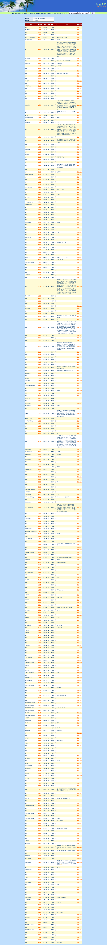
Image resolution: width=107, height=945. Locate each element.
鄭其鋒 (39, 73)
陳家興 (39, 70)
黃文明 (39, 939)
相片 (81, 60)
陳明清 (39, 459)
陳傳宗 (39, 421)
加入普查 (32, 13)
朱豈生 (39, 855)
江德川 (39, 359)
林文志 (39, 574)
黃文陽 (39, 675)
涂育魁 (39, 93)
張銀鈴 (39, 378)
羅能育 (39, 882)
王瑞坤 (39, 818)
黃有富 (39, 785)
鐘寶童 (39, 306)
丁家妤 (39, 735)
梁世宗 (39, 615)
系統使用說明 (39, 13)
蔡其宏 (39, 454)
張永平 (39, 413)
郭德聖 (39, 723)
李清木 (39, 642)
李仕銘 (39, 184)
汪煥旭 (39, 484)
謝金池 (39, 311)
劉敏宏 (39, 630)
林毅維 (39, 169)
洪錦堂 (39, 516)
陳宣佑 (39, 557)
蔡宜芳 (39, 481)
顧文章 (39, 105)
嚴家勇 (39, 884)
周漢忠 (39, 497)
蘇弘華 (39, 144)
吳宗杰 (39, 605)
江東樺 (39, 29)
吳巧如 (39, 640)
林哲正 (39, 346)
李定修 (39, 523)
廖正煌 (39, 627)
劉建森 (39, 715)
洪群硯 (39, 179)
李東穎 (39, 647)
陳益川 (39, 451)
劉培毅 (39, 354)
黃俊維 (39, 383)
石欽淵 (39, 798)
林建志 (39, 471)
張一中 (39, 403)
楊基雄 (39, 83)
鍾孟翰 (39, 904)
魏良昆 (39, 375)
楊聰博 (39, 91)
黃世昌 (39, 58)
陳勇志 (39, 269)
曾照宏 (39, 867)
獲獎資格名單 (47, 13)
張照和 (39, 902)
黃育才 (39, 202)
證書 (78, 27)
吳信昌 (39, 760)
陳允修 (39, 252)
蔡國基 (39, 199)
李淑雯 (39, 783)
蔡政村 (39, 327)
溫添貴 (39, 820)
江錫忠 (39, 738)
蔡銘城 (39, 129)
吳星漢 (39, 562)
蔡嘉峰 (39, 335)
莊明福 (39, 602)
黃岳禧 (39, 869)
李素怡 (39, 909)
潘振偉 (39, 899)
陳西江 (39, 319)
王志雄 (39, 352)
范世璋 (39, 209)
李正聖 (39, 286)
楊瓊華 (39, 489)
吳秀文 (39, 600)
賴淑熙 (39, 840)
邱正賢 (39, 362)
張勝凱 (39, 887)
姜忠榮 (39, 680)
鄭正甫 (39, 441)
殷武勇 (39, 526)
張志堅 (39, 340)
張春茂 (39, 625)
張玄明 (39, 60)
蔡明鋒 (39, 872)
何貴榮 (39, 237)
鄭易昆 (39, 778)
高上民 (39, 702)
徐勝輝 (39, 687)
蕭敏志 (39, 612)
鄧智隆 (39, 815)
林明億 (39, 388)
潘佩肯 (39, 823)
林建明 (39, 264)
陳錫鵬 (39, 308)
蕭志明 (39, 768)
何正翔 (39, 112)
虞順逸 (39, 927)
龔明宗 (39, 98)
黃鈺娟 (39, 830)
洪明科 (39, 177)
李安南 (39, 665)
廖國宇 (39, 37)
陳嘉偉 (39, 667)
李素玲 (39, 592)
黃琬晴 (39, 194)
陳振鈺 (39, 502)
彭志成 (39, 730)
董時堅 (39, 567)
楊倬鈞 (39, 808)
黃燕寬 (39, 847)
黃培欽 (39, 120)
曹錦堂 (39, 63)
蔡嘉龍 (39, 229)
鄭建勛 (39, 172)
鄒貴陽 (39, 68)
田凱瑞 (39, 400)
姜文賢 (39, 254)
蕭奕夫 (39, 518)
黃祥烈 (39, 367)
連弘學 (39, 398)
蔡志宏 (39, 620)
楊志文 (39, 728)
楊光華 (39, 740)
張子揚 (39, 748)
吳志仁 (39, 357)
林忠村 (39, 533)
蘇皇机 (39, 373)
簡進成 (39, 528)
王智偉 (39, 219)
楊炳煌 (39, 547)
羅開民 (39, 622)
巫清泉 (39, 78)
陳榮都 (39, 174)
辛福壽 (39, 313)
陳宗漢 (39, 316)
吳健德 (39, 115)
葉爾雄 (39, 405)
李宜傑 (39, 655)
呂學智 (39, 610)
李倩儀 (39, 88)
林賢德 (39, 554)
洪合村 (39, 117)
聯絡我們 (54, 13)
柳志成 (39, 49)
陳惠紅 (39, 743)
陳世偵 (39, 800)
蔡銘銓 (39, 159)
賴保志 (39, 418)
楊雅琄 (39, 595)
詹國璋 (39, 39)
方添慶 (39, 662)
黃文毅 (39, 697)
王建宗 (39, 476)
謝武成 (39, 259)
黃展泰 (39, 833)
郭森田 (39, 924)
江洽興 (39, 695)
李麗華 (39, 793)
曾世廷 (39, 267)
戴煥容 (39, 942)
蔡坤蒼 (39, 712)
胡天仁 (39, 494)
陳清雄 (39, 337)
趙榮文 (39, 147)
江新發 (39, 222)
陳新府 (39, 385)
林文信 (39, 274)
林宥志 (39, 298)
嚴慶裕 (39, 763)
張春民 (39, 705)
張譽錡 (39, 874)
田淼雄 (39, 912)
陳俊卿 (39, 745)
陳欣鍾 (39, 919)
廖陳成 (39, 431)
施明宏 (39, 182)
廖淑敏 (39, 813)
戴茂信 (39, 408)
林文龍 (39, 461)
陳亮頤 (39, 75)
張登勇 (39, 929)
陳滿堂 (39, 301)
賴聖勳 (39, 750)
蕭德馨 (39, 582)
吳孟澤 (39, 710)
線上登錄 (20, 13)
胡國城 (39, 239)
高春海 (39, 204)
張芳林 (39, 513)
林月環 (39, 835)
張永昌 (39, 449)
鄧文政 (39, 862)
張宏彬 (39, 531)
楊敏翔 (39, 607)
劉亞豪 (39, 499)
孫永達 (39, 690)
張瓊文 (39, 27)
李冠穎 (39, 541)
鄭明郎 (39, 244)
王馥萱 (39, 677)
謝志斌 (39, 212)
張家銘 (39, 34)
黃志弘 (39, 207)
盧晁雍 (39, 657)
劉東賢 (39, 234)
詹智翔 (39, 803)
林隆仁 (39, 892)
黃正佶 (39, 464)
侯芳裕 (39, 917)
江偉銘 (39, 937)
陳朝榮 (39, 154)
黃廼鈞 (39, 249)
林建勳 (39, 536)
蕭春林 (39, 197)
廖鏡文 (39, 577)
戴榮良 (39, 433)
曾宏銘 (39, 242)
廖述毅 (39, 579)
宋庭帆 (39, 224)
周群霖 (39, 507)
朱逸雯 (39, 825)
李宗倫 (39, 758)
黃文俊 (39, 552)
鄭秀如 (39, 232)
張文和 (39, 587)
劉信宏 (39, 487)
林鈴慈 (39, 632)
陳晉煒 (39, 492)
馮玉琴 (39, 660)
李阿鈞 (39, 765)
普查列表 (14, 13)
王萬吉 (39, 262)
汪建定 (39, 538)
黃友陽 (39, 214)
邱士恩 (39, 86)
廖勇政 (39, 428)
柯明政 (39, 257)
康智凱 (39, 272)
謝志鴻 (39, 753)
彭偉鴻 (39, 877)
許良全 (39, 137)
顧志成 (39, 227)
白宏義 (39, 217)
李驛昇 (39, 652)
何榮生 (39, 670)
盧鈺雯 (39, 682)
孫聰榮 (39, 879)
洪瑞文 (39, 521)
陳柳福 (39, 192)
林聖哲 (39, 140)
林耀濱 (39, 838)
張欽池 (39, 707)
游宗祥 (39, 934)
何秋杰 (39, 853)
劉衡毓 (39, 559)
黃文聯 (39, 717)
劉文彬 (39, 720)
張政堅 (39, 152)
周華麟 (39, 858)
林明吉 (39, 572)
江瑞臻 (39, 122)
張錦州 (39, 617)
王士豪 (39, 914)
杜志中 (39, 645)
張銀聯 (39, 247)
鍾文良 (39, 456)
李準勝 (39, 733)
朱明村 (39, 426)
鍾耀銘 (39, 380)
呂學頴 (39, 932)
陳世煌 (39, 805)
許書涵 (39, 390)
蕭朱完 (39, 635)
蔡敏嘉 (39, 479)
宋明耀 (39, 897)
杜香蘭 (39, 162)
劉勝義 (39, 828)
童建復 (39, 469)
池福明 (39, 564)
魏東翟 (39, 770)
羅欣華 (39, 810)
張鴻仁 (39, 65)
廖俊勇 (39, 157)
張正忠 (39, 850)
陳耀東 (39, 725)
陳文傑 (39, 303)
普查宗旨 (26, 13)
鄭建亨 (39, 149)
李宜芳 (39, 589)
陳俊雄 (39, 544)
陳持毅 (39, 474)
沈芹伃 (39, 789)
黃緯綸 (39, 395)
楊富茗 (39, 165)
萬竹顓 (39, 597)
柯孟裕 (39, 889)
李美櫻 (39, 843)
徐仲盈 (39, 692)
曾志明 (39, 32)
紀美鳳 (39, 672)
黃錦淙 (39, 81)
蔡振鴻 (39, 922)
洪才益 (39, 423)
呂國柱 (39, 685)
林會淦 (39, 700)
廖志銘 (39, 549)
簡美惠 (39, 773)
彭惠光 (39, 894)
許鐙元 (39, 466)
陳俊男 (39, 584)
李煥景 (39, 569)
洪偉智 (39, 775)
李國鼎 (39, 795)
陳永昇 (39, 277)
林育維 (39, 364)
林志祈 (39, 370)
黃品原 (39, 187)
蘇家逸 (39, 637)
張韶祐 (39, 393)
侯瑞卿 (39, 96)
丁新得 (39, 189)
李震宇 (39, 780)
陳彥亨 (39, 296)
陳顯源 (39, 650)
